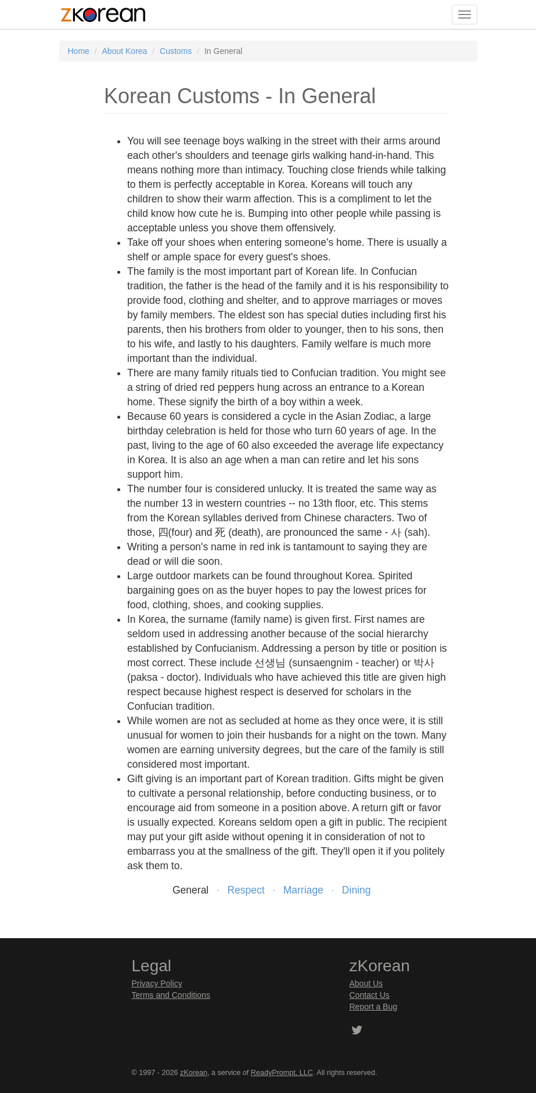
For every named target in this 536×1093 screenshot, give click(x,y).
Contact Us (370, 995)
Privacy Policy (157, 983)
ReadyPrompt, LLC (282, 1073)
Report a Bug (374, 1006)
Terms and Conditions (171, 995)
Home (78, 51)
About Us (366, 983)
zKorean (193, 1073)
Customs (176, 51)
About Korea (125, 51)
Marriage (303, 890)
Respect (245, 890)
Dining (356, 890)
